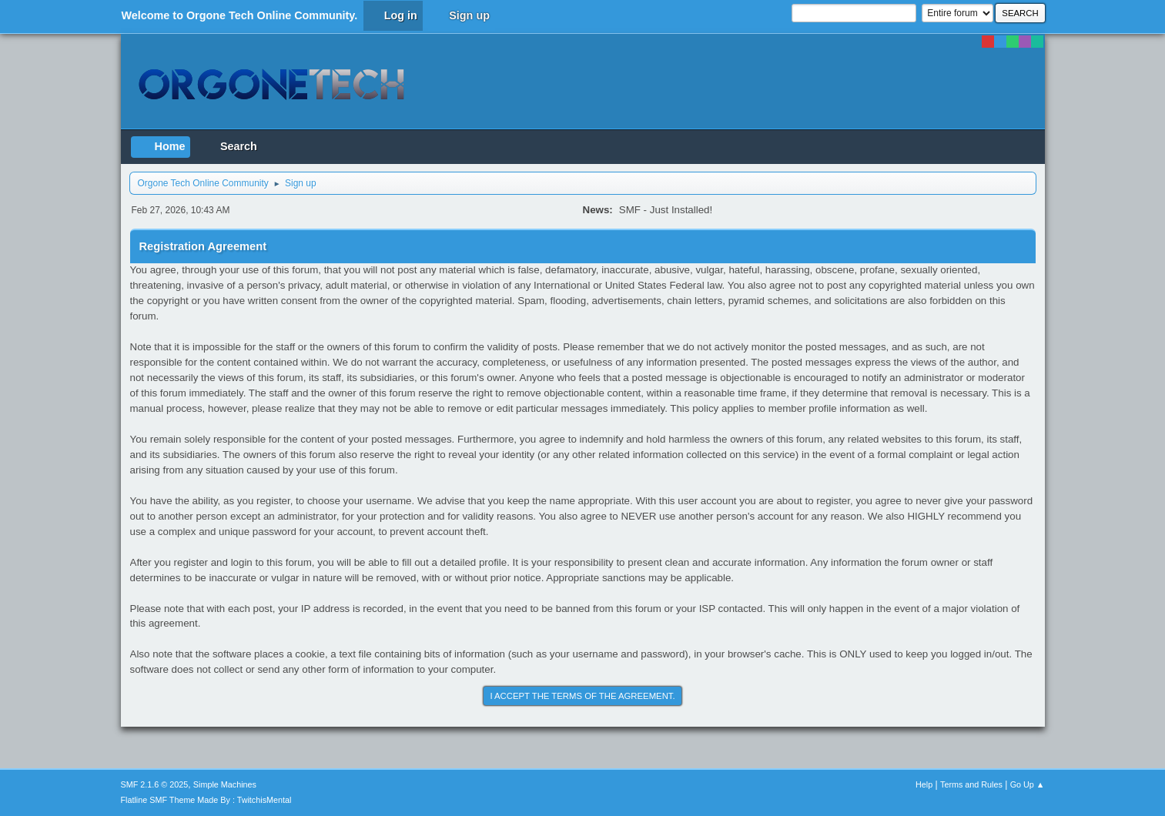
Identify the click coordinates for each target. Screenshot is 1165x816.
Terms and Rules (971, 784)
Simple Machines (224, 784)
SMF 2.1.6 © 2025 (155, 784)
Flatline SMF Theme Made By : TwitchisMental (206, 799)
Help (924, 784)
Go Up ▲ (1027, 784)
